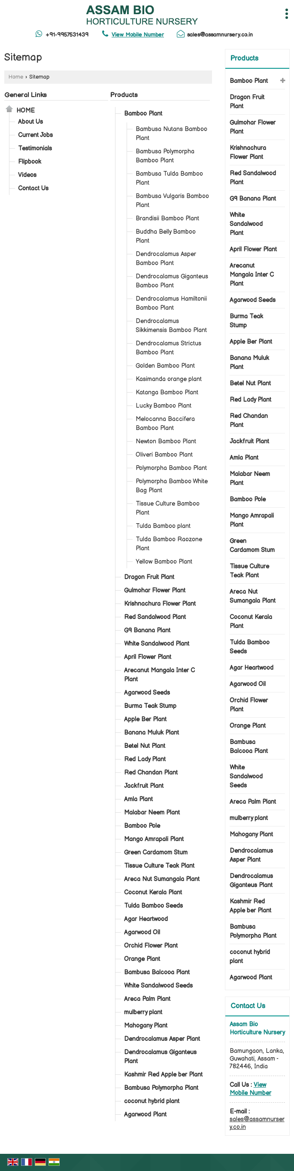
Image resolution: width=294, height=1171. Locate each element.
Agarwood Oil (142, 932)
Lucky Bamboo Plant (163, 405)
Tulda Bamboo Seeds (153, 905)
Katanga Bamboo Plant (167, 392)
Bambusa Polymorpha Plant (161, 1088)
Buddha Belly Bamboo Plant (166, 236)
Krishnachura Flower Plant (160, 603)
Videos (27, 175)
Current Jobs (35, 135)
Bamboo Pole (142, 825)
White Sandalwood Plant (156, 643)
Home (16, 77)
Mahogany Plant (145, 1025)
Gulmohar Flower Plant (154, 590)
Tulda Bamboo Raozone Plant (169, 544)
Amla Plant (138, 799)
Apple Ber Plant (145, 719)
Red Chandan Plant (151, 772)
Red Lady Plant (145, 759)
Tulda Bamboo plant (163, 526)
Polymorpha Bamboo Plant (171, 468)
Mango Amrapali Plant (154, 839)
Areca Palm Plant (147, 999)
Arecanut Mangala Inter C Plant (159, 675)
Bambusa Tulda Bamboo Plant (169, 178)
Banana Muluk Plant (151, 732)
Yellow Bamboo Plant (164, 561)
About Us (30, 121)
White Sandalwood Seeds (158, 985)
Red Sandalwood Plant (155, 617)
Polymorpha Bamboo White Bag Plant (172, 486)
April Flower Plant (147, 657)
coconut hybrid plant (151, 1101)
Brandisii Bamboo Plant (167, 218)
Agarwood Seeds (147, 692)
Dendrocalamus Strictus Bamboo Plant (168, 348)
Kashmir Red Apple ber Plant (163, 1074)
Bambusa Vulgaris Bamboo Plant (172, 200)
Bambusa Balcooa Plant (157, 972)
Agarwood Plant (145, 1114)
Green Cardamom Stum (156, 852)
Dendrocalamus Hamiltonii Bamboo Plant (171, 303)
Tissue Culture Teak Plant (159, 865)
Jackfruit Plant (144, 786)
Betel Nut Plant (144, 746)
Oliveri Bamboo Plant (164, 454)
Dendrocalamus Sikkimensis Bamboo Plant (171, 325)
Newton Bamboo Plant (166, 441)
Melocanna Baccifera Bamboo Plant (165, 423)
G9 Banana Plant (147, 630)
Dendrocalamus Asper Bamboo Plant (166, 258)
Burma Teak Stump (150, 706)
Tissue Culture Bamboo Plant (168, 508)
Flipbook (29, 161)
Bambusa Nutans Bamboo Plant (171, 133)
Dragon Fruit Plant (149, 577)
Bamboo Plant (143, 113)
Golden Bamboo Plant (165, 365)
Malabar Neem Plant (152, 812)
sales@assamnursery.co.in (220, 34)
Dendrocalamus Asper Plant (162, 1039)
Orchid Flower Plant (151, 945)
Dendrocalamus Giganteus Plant (160, 1057)
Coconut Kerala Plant (153, 892)
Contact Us (33, 188)
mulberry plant (143, 1012)
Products (124, 95)
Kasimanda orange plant (169, 379)
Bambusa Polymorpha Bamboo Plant (165, 156)
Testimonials (35, 148)
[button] (138, 34)
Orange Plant (142, 959)
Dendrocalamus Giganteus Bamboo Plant (172, 281)
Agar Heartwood (146, 919)
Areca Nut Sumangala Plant (162, 879)
